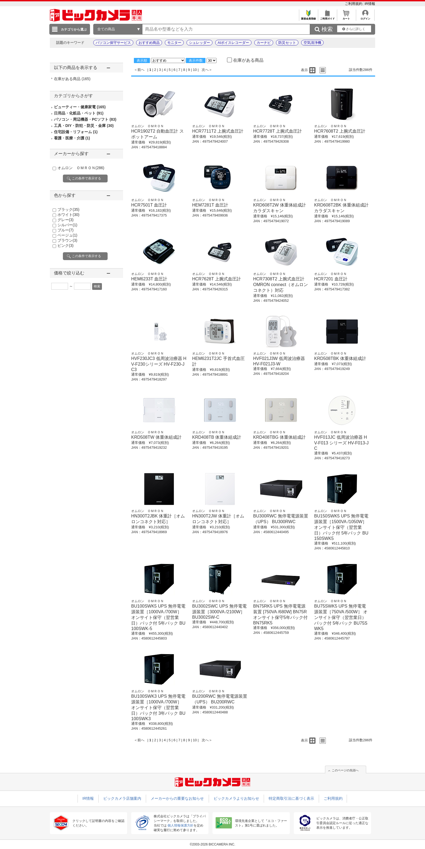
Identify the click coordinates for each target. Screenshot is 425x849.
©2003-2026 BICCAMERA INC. (212, 844)
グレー (65, 220)
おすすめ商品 (149, 43)
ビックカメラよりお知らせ (236, 798)
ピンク (65, 245)
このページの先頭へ (345, 770)
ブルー (65, 230)
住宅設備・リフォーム (76, 132)
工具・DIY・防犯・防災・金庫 (84, 125)
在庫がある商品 (72, 79)
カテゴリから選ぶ (74, 29)
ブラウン (67, 240)
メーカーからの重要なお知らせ (177, 798)
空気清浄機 (312, 43)
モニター (174, 43)
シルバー (67, 225)
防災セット (287, 43)
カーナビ (264, 43)
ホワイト (68, 214)
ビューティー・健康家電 (80, 107)
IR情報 (370, 4)
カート (346, 17)
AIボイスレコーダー (233, 43)
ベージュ (67, 235)
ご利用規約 (354, 4)
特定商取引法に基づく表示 (291, 798)
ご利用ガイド (327, 17)
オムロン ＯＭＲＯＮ (80, 168)
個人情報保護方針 (181, 825)
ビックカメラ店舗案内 (122, 798)
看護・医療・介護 (72, 138)
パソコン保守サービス (113, 43)
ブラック (68, 209)
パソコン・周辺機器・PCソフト (85, 119)
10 (195, 70)
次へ (205, 70)
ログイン (365, 17)
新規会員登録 (308, 17)
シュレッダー (199, 43)
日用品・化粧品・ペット (79, 113)
